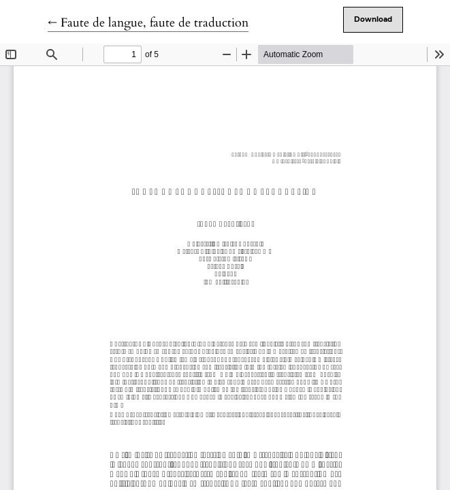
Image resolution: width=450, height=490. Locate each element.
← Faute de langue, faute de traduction (148, 22)
